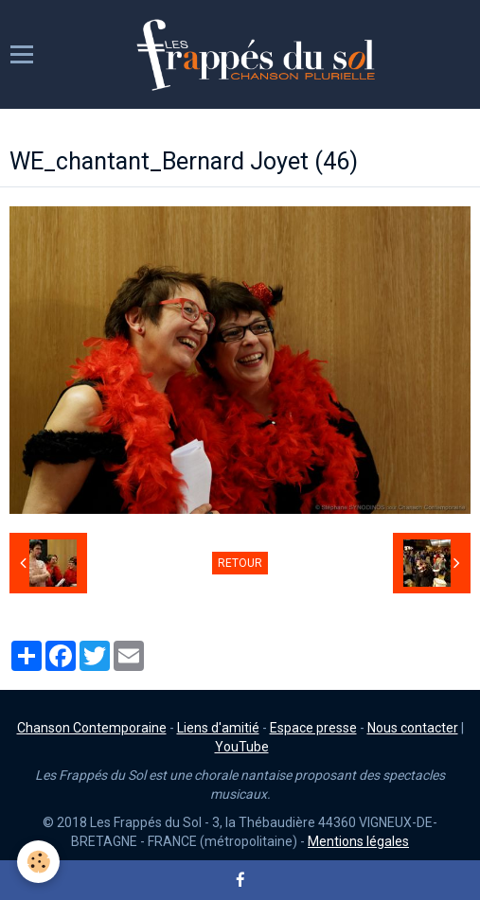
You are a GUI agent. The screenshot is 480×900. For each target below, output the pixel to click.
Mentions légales (358, 841)
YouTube (242, 746)
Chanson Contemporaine (92, 727)
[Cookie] (38, 861)
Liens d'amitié (218, 727)
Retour (240, 563)
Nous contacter (412, 727)
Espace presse (313, 727)
